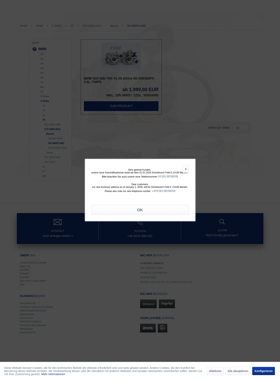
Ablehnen (215, 371)
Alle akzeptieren (238, 371)
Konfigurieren (264, 371)
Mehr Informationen (53, 374)
